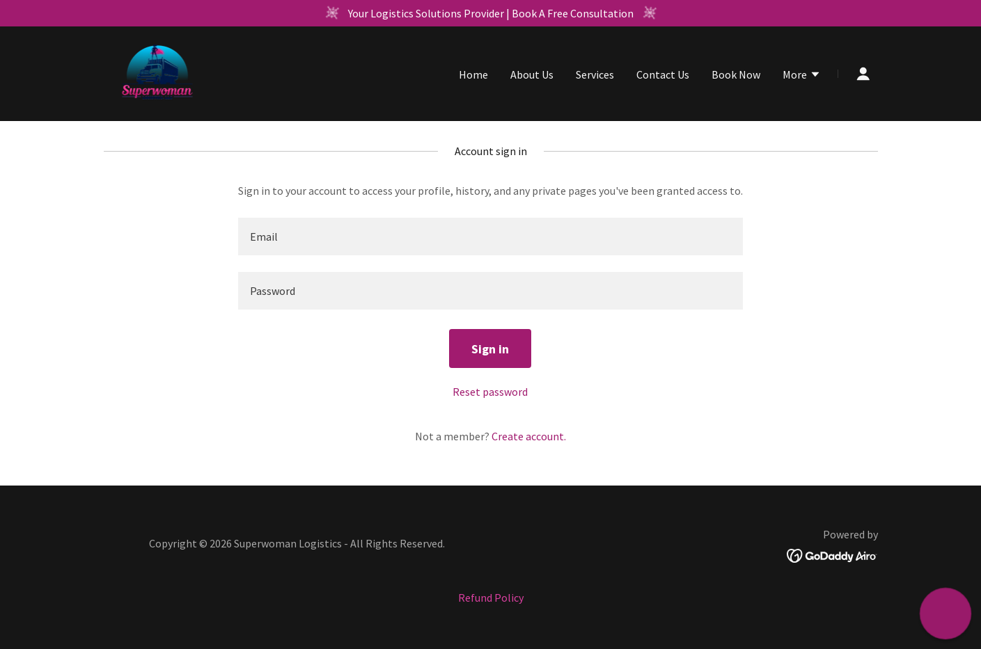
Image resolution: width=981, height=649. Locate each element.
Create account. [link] (529, 436)
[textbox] (490, 236)
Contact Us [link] (662, 74)
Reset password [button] (490, 392)
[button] (802, 76)
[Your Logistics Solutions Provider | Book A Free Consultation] (490, 13)
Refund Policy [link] (491, 597)
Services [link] (595, 74)
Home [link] (473, 74)
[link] (158, 72)
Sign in (490, 349)
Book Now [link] (736, 74)
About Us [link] (532, 74)
